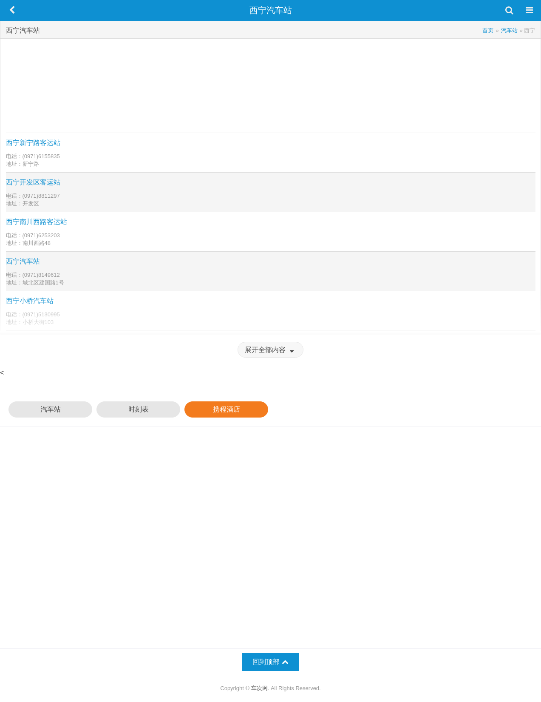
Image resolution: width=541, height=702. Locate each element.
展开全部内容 (270, 350)
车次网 (259, 688)
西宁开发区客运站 (33, 182)
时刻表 (138, 409)
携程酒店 (226, 409)
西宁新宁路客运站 (33, 142)
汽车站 (50, 409)
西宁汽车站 (23, 261)
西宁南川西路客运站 (36, 221)
